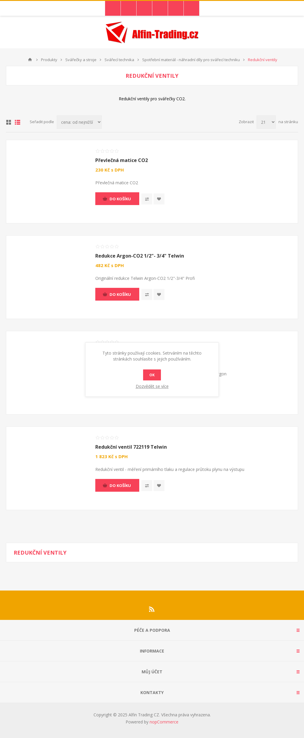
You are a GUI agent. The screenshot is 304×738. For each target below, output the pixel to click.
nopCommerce (164, 722)
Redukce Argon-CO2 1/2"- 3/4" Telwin (139, 256)
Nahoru (30, 59)
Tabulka (8, 122)
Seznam (17, 122)
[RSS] (152, 609)
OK (152, 374)
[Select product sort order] (79, 122)
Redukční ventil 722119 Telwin (131, 447)
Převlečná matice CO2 (121, 160)
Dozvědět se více (152, 386)
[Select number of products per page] (266, 122)
